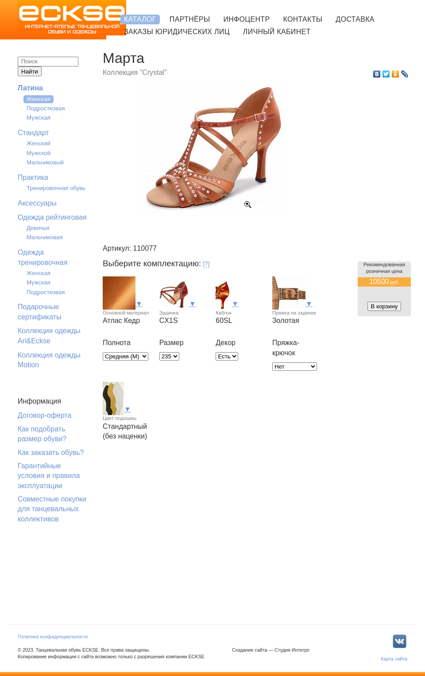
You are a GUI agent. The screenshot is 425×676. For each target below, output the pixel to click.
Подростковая (46, 108)
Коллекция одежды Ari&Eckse (49, 335)
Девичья (38, 228)
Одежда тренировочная (42, 257)
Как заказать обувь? (51, 452)
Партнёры (190, 19)
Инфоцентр (246, 19)
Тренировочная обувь (56, 188)
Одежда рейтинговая (52, 217)
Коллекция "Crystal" (135, 72)
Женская (38, 99)
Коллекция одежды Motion (49, 360)
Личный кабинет (277, 31)
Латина (30, 88)
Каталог (140, 19)
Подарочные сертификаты (40, 311)
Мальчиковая (44, 237)
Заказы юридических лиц (177, 31)
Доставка (355, 19)
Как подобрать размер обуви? (42, 434)
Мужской (38, 153)
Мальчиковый (45, 162)
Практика (33, 177)
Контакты (302, 19)
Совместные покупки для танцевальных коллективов (52, 509)
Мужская (38, 117)
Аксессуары (37, 203)
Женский (38, 143)
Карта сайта (394, 658)
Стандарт (33, 132)
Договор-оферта (44, 415)
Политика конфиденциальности (53, 636)
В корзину (384, 306)
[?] (206, 263)
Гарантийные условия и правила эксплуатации (49, 476)
